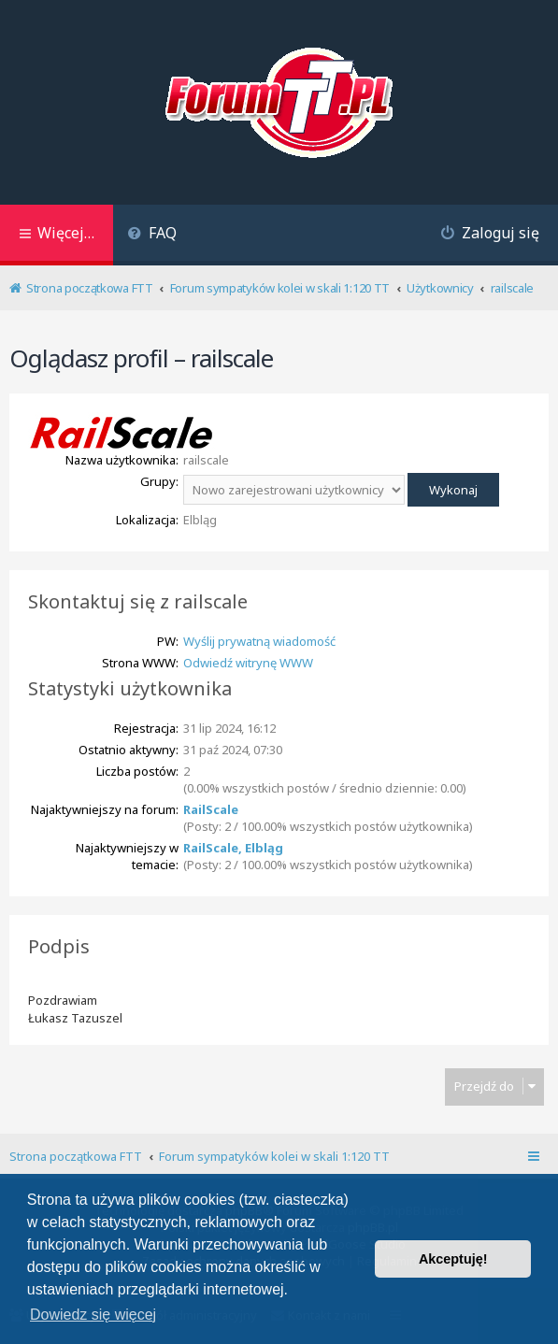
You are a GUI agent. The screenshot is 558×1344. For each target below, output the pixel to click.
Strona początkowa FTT (75, 1156)
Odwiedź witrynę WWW (248, 662)
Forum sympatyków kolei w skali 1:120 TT (274, 1156)
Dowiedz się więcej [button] (93, 1315)
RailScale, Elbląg (233, 847)
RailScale (210, 809)
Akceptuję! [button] (453, 1258)
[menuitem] (152, 235)
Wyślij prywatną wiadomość (259, 641)
